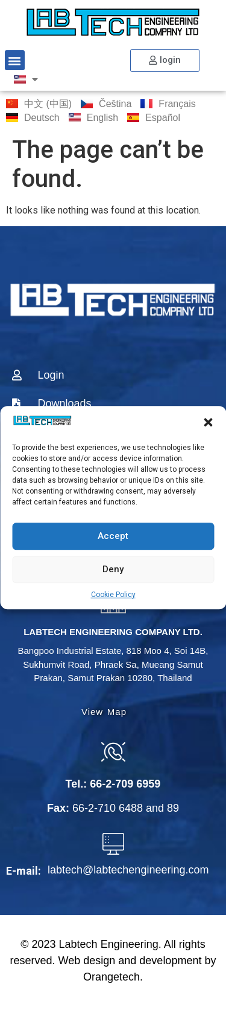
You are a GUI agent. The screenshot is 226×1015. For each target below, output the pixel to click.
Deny (113, 569)
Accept (113, 535)
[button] (208, 423)
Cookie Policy (113, 594)
